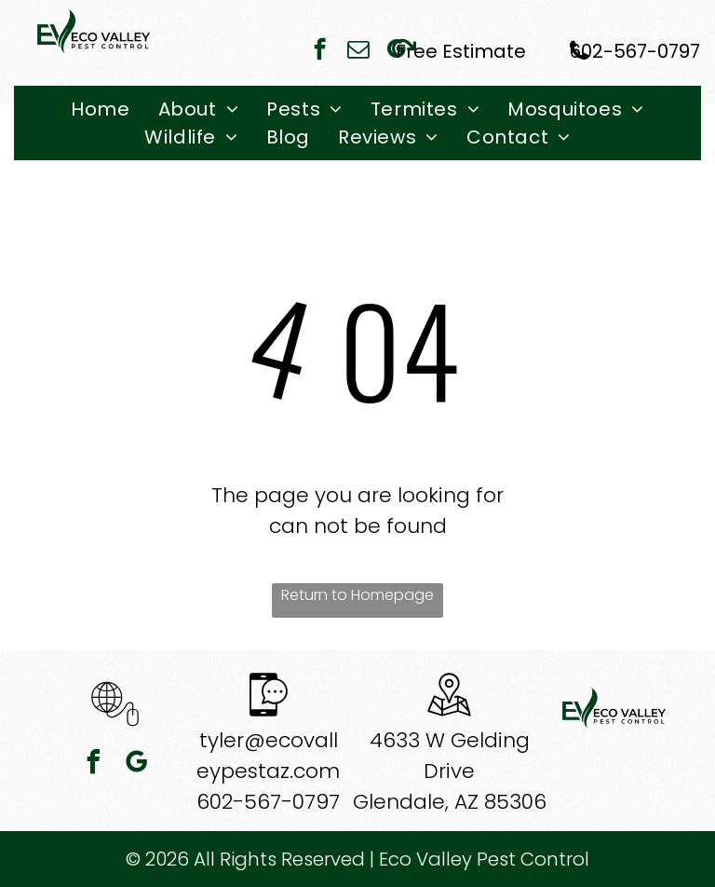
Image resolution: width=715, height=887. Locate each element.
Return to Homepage (357, 595)
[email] (358, 51)
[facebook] (320, 51)
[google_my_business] (136, 764)
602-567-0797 (268, 801)
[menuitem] (100, 109)
